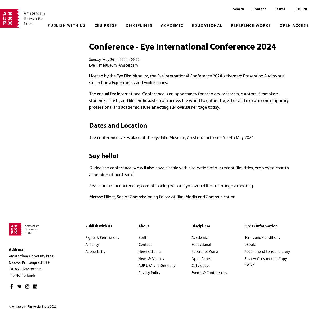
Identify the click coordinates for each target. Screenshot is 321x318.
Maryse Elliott (102, 197)
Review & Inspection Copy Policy (266, 262)
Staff (142, 238)
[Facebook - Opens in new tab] (13, 288)
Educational (207, 26)
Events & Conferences (209, 273)
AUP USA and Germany (156, 266)
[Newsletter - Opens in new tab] (150, 252)
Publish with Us (67, 26)
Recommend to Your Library (267, 252)
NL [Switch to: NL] (305, 9)
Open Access (294, 26)
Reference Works (251, 26)
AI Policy (92, 245)
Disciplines (139, 26)
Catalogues (200, 266)
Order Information (261, 226)
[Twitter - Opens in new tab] (21, 288)
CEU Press (105, 26)
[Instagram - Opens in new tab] (28, 288)
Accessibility (95, 252)
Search (238, 9)
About (143, 226)
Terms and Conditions (262, 238)
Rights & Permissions (102, 238)
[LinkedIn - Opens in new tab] (36, 288)
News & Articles (151, 259)
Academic (172, 26)
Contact (259, 9)
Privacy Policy (149, 273)
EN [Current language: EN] (298, 9)
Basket (279, 9)
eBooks (250, 245)
